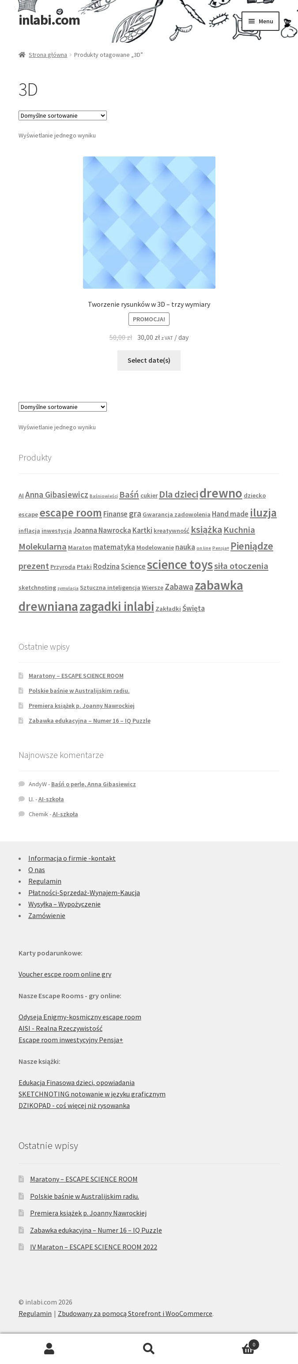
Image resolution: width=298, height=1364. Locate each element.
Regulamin (44, 881)
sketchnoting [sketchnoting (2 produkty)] (37, 587)
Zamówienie (46, 915)
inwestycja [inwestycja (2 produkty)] (56, 531)
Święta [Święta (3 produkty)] (193, 608)
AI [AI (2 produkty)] (21, 495)
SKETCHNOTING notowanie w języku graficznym (92, 1093)
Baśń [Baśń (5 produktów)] (129, 494)
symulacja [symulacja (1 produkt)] (68, 588)
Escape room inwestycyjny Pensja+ (71, 1039)
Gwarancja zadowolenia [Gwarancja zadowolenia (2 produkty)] (177, 514)
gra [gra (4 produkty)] (135, 513)
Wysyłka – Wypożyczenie (64, 903)
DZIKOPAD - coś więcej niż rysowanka (74, 1105)
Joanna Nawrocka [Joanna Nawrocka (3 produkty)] (102, 530)
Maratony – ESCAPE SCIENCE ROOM (76, 676)
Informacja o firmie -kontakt (72, 858)
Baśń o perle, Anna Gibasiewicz (93, 784)
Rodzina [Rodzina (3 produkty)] (106, 566)
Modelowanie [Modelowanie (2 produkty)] (155, 547)
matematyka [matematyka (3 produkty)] (114, 547)
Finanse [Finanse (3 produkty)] (115, 514)
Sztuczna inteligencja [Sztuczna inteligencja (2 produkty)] (110, 587)
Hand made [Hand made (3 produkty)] (230, 514)
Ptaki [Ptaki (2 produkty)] (84, 567)
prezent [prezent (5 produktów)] (34, 566)
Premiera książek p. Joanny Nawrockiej (82, 706)
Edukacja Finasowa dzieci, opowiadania (77, 1082)
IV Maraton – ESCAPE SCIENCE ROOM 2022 (93, 1246)
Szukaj (149, 1349)
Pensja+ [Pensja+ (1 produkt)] (220, 548)
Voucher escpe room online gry (65, 974)
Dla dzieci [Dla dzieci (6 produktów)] (178, 494)
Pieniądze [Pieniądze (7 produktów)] (251, 545)
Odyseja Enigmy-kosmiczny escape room (80, 1016)
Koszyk (229, 1342)
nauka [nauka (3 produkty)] (185, 547)
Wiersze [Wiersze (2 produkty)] (152, 587)
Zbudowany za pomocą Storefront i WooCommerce (135, 1313)
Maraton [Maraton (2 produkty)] (80, 547)
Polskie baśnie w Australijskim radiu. (79, 691)
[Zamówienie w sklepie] (63, 115)
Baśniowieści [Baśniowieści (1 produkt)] (104, 496)
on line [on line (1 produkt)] (203, 548)
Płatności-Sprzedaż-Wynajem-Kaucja (84, 892)
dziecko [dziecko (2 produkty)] (255, 495)
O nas (36, 869)
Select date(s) (149, 360)
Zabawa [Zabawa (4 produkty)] (179, 586)
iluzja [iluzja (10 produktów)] (263, 512)
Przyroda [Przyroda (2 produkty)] (62, 567)
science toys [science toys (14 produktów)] (180, 564)
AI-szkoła (51, 799)
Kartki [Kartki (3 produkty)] (142, 530)
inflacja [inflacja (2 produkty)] (29, 531)
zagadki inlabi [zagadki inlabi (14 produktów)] (116, 606)
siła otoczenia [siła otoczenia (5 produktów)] (241, 566)
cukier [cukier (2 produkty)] (149, 495)
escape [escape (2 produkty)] (28, 514)
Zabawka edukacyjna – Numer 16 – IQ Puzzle (90, 721)
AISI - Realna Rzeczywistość (60, 1028)
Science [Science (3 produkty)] (133, 566)
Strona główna (48, 55)
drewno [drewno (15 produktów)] (221, 493)
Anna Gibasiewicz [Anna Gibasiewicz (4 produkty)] (56, 494)
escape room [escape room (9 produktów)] (70, 512)
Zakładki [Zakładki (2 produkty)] (168, 609)
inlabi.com (49, 20)
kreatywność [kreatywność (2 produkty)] (171, 531)
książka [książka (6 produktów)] (206, 529)
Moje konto (49, 1349)
